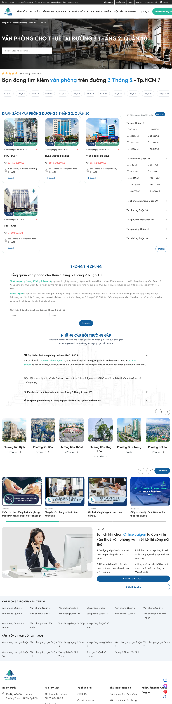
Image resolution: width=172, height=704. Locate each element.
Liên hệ (139, 2)
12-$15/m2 (133, 135)
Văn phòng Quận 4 (97, 626)
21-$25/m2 (153, 142)
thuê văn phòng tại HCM (52, 375)
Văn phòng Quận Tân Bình (41, 644)
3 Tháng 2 (17, 180)
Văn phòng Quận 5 (125, 626)
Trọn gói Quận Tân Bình (127, 670)
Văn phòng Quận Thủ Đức (98, 644)
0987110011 (9, 2)
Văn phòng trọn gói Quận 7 (156, 662)
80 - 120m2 (133, 178)
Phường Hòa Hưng (29, 180)
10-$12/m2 (153, 129)
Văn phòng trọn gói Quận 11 (43, 672)
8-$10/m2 (132, 129)
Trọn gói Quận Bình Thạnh (68, 672)
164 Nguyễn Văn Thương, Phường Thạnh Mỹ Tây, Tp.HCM (58, 2)
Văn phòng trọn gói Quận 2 (43, 662)
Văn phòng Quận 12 (125, 632)
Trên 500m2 (154, 191)
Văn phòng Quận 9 (40, 632)
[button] (167, 427)
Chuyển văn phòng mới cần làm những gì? (61, 532)
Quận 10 (11, 183)
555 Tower (10, 237)
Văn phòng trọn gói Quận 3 (71, 662)
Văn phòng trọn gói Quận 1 (15, 662)
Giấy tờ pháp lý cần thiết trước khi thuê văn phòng (147, 532)
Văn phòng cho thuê (28, 11)
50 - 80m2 (153, 171)
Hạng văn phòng (79, 11)
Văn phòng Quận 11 (97, 632)
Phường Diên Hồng (69, 180)
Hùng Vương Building (57, 167)
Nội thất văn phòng (125, 11)
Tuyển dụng (120, 2)
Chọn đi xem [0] (151, 2)
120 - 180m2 (154, 178)
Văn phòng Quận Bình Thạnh (154, 634)
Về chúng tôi (108, 2)
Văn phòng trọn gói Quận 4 (100, 662)
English (164, 2)
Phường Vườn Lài (109, 180)
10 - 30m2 (153, 165)
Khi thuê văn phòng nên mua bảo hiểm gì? (105, 532)
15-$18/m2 (153, 135)
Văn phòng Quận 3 (68, 626)
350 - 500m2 (133, 191)
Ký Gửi (130, 2)
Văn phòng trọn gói (55, 11)
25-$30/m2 (133, 149)
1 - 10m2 (132, 165)
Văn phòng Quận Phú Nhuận (13, 644)
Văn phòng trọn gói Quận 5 (128, 662)
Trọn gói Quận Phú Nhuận (96, 672)
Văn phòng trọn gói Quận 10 (15, 672)
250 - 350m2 (154, 184)
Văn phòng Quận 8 (12, 632)
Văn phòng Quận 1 (12, 626)
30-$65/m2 (153, 149)
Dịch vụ (144, 11)
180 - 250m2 (133, 184)
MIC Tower (10, 167)
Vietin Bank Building (97, 167)
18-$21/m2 (133, 142)
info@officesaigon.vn (25, 2)
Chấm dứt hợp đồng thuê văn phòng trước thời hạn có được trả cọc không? (21, 532)
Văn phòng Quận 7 (153, 626)
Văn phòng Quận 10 (69, 632)
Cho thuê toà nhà (101, 11)
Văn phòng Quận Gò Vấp (71, 641)
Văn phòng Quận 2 (40, 626)
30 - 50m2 (132, 171)
